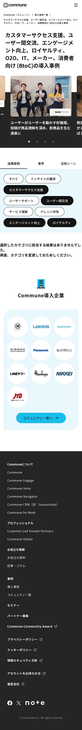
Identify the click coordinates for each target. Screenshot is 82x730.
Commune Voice (19, 488)
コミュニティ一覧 (19, 595)
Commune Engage (20, 480)
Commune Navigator (22, 496)
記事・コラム (16, 565)
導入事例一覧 (41, 14)
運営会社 (13, 684)
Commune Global (20, 539)
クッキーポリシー (19, 650)
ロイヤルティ (62, 222)
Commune (14, 472)
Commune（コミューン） (17, 14)
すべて (13, 179)
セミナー (13, 605)
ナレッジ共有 (49, 211)
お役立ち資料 (16, 557)
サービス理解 (18, 211)
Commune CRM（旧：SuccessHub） (33, 504)
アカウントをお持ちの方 (24, 673)
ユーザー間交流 (57, 200)
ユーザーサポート (21, 200)
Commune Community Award (29, 626)
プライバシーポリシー (22, 639)
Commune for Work (21, 512)
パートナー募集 (18, 616)
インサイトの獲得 (43, 179)
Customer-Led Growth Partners (30, 531)
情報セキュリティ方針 (22, 660)
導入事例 (13, 586)
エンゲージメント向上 (24, 222)
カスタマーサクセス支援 (26, 190)
